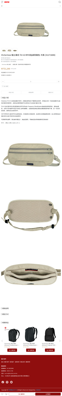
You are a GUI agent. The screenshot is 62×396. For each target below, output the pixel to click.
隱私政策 (22, 362)
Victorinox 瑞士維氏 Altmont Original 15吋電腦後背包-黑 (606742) (49, 344)
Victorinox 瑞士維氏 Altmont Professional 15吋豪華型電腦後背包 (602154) (30, 344)
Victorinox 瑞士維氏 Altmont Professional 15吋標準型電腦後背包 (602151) (11, 344)
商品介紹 (11, 92)
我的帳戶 (12, 362)
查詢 (2, 362)
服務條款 (28, 362)
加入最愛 (5, 86)
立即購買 (48, 394)
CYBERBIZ (38, 390)
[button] (60, 341)
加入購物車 (21, 394)
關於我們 (6, 362)
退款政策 (17, 362)
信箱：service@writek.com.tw (9, 373)
